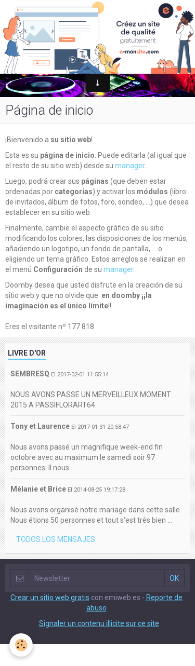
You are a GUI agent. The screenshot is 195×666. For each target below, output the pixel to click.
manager (130, 165)
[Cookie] (21, 645)
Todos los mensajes (55, 539)
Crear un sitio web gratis (49, 597)
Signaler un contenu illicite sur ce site (99, 623)
